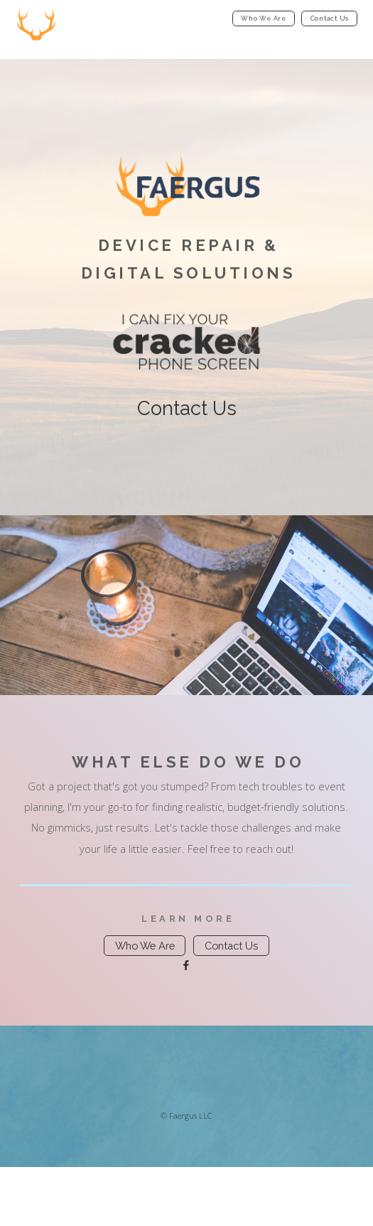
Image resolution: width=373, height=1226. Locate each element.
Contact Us (329, 18)
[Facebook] (186, 965)
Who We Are (263, 18)
